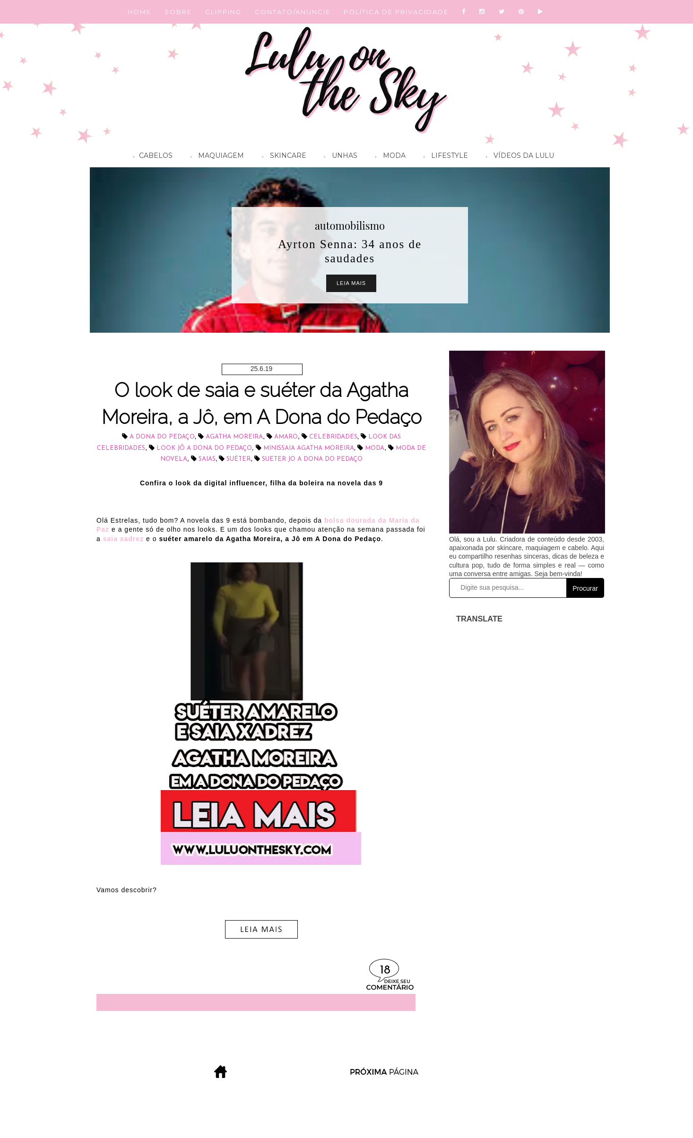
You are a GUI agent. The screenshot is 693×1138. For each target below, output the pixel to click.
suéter (238, 459)
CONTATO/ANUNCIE (292, 12)
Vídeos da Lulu (517, 157)
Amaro (286, 437)
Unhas (338, 157)
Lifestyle (443, 157)
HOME (139, 12)
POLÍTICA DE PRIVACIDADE (396, 12)
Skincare (281, 157)
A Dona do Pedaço (162, 437)
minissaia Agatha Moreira (308, 448)
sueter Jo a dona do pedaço (312, 459)
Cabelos (151, 157)
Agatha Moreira (234, 437)
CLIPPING (223, 12)
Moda (388, 157)
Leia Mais (351, 283)
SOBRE (178, 12)
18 (385, 970)
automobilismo (350, 225)
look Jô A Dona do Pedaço (204, 448)
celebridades (333, 437)
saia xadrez (123, 539)
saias (207, 459)
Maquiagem (215, 157)
